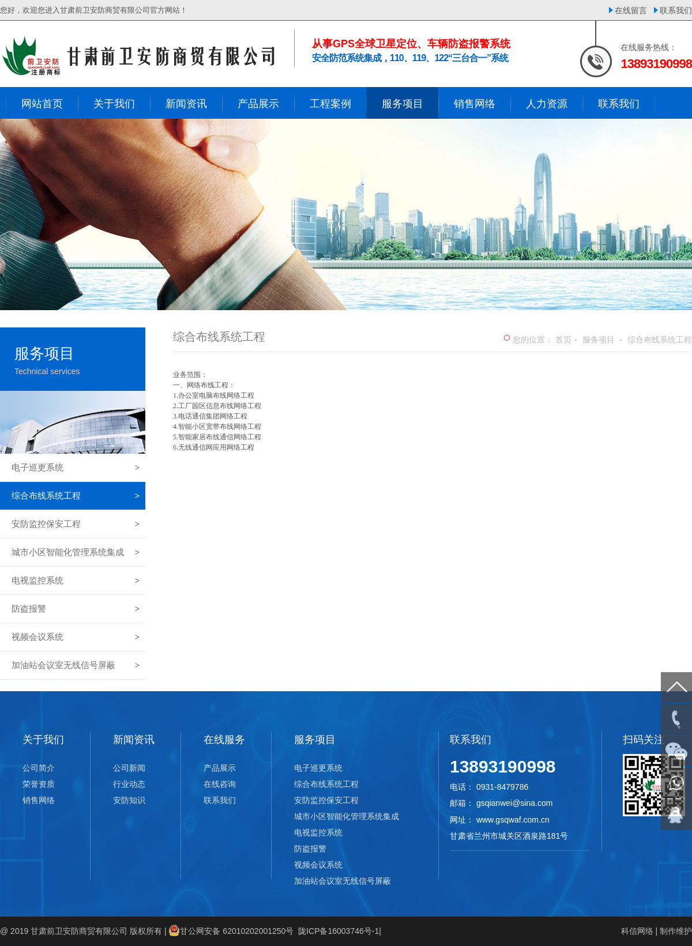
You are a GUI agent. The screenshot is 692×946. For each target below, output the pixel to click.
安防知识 (129, 800)
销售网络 (38, 800)
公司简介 (38, 767)
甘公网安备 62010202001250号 (237, 931)
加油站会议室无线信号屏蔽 (76, 665)
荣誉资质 (38, 784)
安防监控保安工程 (76, 524)
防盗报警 (76, 609)
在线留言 (631, 10)
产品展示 (220, 767)
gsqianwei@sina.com (514, 803)
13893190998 (503, 766)
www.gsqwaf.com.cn (513, 819)
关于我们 (43, 739)
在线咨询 (220, 784)
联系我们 (676, 10)
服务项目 (598, 339)
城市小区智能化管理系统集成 (76, 552)
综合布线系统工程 (76, 496)
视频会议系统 (76, 637)
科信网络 (637, 931)
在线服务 (224, 739)
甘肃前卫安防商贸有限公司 (79, 931)
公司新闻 (129, 767)
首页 (563, 339)
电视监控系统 (76, 580)
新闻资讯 (134, 739)
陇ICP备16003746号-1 (338, 931)
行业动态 (129, 784)
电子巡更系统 (76, 467)
